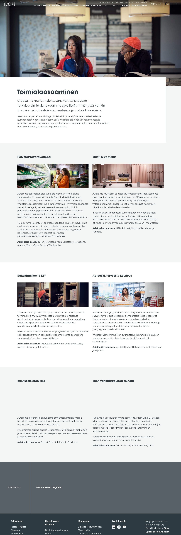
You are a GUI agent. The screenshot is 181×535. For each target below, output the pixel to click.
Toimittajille (84, 530)
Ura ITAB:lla (17, 533)
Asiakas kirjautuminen (90, 527)
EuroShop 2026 (106, 2)
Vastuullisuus (141, 2)
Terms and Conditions (89, 533)
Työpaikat (129, 2)
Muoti (48, 533)
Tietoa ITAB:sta (18, 527)
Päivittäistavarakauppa (56, 530)
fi (176, 4)
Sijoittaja (119, 2)
